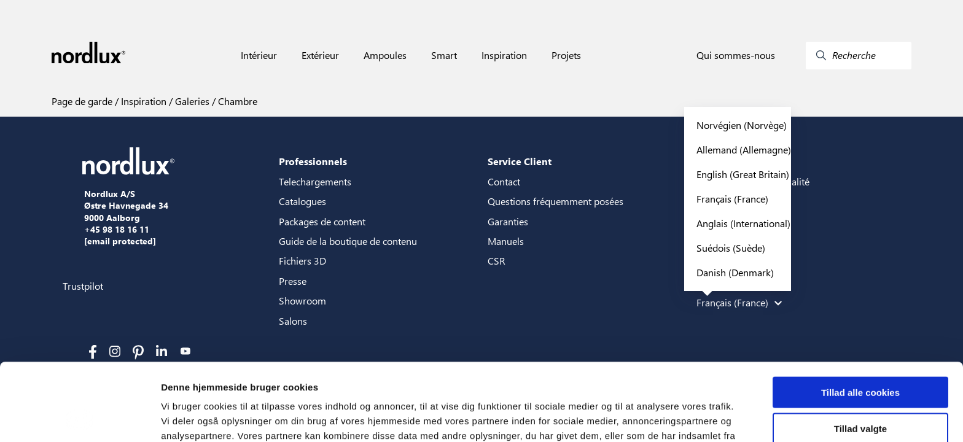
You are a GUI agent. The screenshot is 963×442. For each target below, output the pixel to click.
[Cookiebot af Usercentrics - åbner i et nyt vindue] (79, 418)
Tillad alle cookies (860, 319)
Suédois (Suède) (730, 247)
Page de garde (82, 101)
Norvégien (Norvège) (741, 124)
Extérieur (320, 55)
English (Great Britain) (742, 174)
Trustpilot (83, 285)
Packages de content (322, 221)
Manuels (506, 241)
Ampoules (385, 55)
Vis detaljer (638, 418)
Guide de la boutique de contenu (348, 241)
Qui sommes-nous (735, 55)
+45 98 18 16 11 (116, 230)
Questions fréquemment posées (555, 201)
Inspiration (504, 55)
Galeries (191, 101)
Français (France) (732, 198)
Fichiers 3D (302, 260)
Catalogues (302, 201)
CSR (496, 260)
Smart (444, 55)
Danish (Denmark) (735, 272)
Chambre (236, 101)
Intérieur (259, 55)
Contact (504, 181)
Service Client (520, 161)
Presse (292, 280)
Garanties (508, 221)
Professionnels (313, 161)
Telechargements (315, 181)
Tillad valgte (860, 356)
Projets (566, 55)
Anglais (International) (743, 223)
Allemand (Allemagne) (743, 149)
